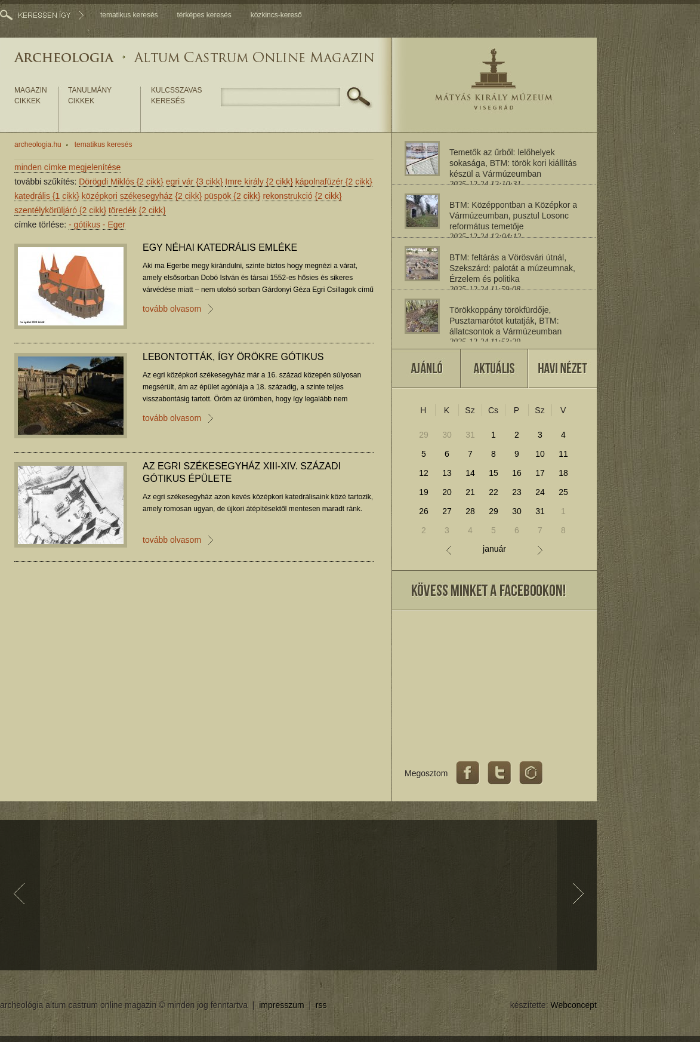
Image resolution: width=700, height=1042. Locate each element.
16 (517, 473)
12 (423, 473)
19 (423, 492)
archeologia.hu (37, 144)
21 (470, 492)
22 (493, 492)
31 (470, 434)
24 (540, 492)
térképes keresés (204, 15)
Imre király (259, 181)
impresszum (281, 1005)
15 (493, 473)
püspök (232, 196)
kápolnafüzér (333, 181)
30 (447, 434)
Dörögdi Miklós (121, 181)
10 (540, 454)
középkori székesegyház (142, 196)
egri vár (194, 181)
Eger (114, 224)
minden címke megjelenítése (67, 167)
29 (423, 434)
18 (563, 473)
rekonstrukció (302, 196)
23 (517, 492)
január (494, 549)
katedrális (46, 196)
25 (563, 492)
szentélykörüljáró (60, 210)
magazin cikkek (30, 95)
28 (470, 511)
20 (447, 492)
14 (470, 473)
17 (540, 473)
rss (321, 1005)
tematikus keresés (129, 15)
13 (447, 473)
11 (563, 454)
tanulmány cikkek (90, 95)
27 (447, 511)
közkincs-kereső (276, 15)
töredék (137, 210)
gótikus (84, 224)
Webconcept (573, 1005)
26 (423, 511)
